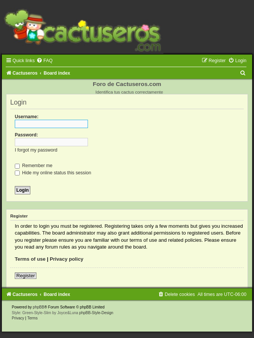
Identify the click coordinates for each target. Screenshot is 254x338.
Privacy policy (66, 259)
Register (25, 276)
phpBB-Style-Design (96, 313)
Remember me (33, 165)
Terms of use (30, 259)
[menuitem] (44, 60)
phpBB (38, 307)
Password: (26, 135)
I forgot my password (36, 150)
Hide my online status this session (53, 172)
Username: (27, 116)
